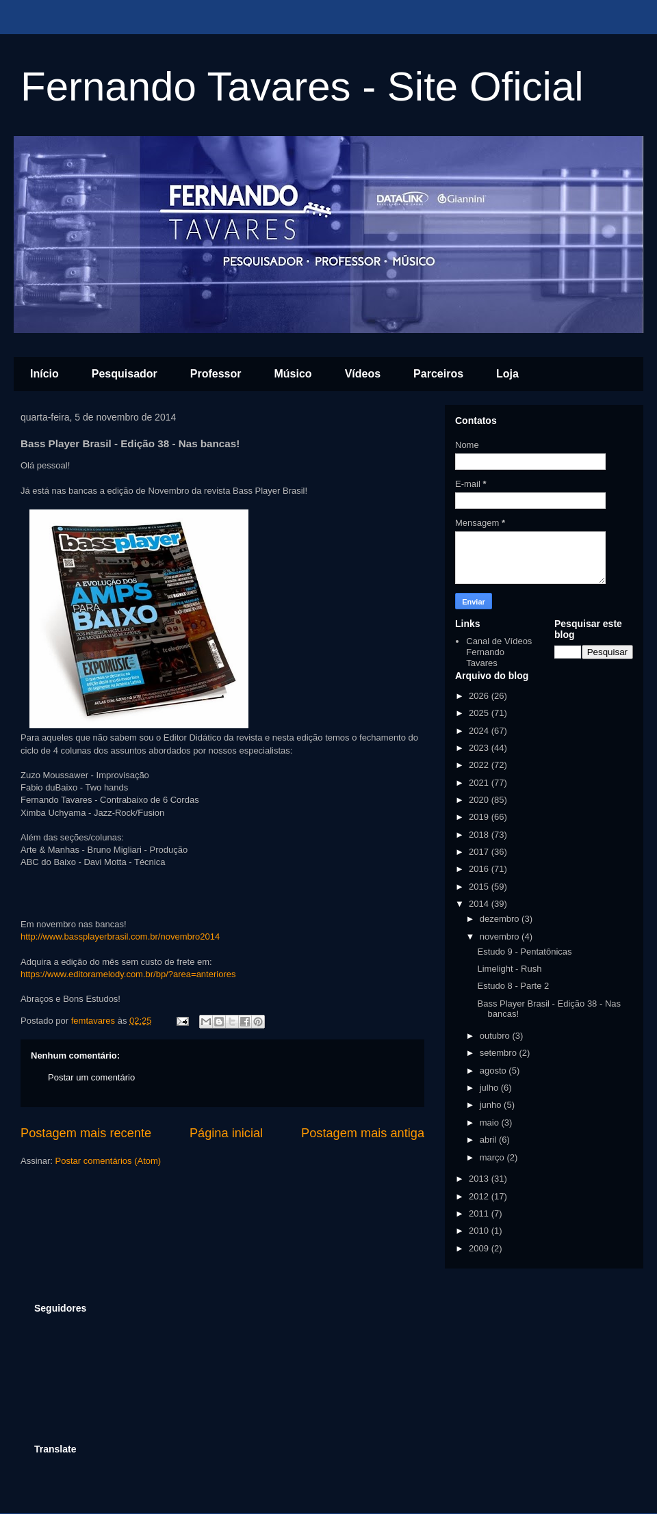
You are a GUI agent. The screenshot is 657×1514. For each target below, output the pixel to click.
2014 (480, 904)
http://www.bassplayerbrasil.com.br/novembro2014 (120, 936)
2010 (480, 1230)
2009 (480, 1248)
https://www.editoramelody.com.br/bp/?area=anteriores (128, 974)
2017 (480, 852)
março (493, 1157)
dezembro (500, 919)
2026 (480, 696)
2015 (480, 886)
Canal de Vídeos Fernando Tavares (499, 651)
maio (491, 1122)
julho (490, 1088)
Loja (507, 374)
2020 (480, 800)
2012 (480, 1196)
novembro (500, 936)
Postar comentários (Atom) (108, 1161)
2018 (480, 834)
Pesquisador (124, 374)
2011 (480, 1213)
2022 (480, 765)
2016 (480, 869)
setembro (499, 1053)
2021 (480, 783)
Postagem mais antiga (362, 1133)
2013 (480, 1178)
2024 (480, 731)
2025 (480, 713)
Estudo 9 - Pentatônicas (524, 951)
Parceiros (438, 374)
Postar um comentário (91, 1077)
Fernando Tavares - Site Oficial (302, 86)
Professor (216, 374)
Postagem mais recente (86, 1133)
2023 (480, 748)
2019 (480, 817)
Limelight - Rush (509, 969)
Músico (293, 374)
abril (489, 1139)
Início (44, 374)
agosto (494, 1070)
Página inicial (226, 1133)
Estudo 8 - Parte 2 (513, 986)
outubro (496, 1036)
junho (492, 1105)
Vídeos (363, 374)
